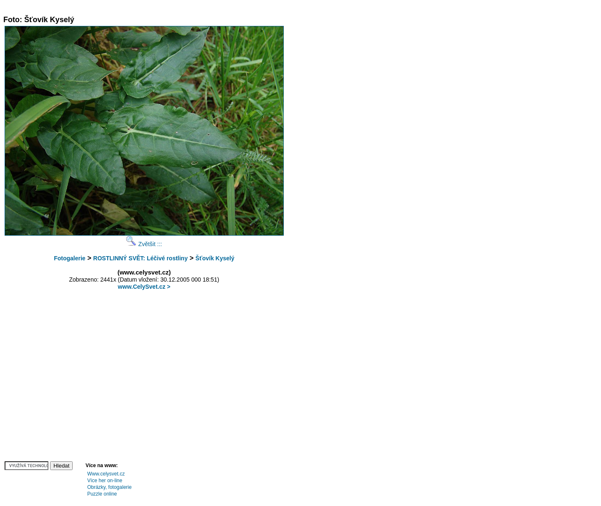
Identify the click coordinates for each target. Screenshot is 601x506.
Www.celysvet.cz (106, 474)
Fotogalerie (69, 258)
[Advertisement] (155, 6)
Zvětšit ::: (144, 244)
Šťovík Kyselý (214, 258)
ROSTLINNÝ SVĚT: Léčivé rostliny (140, 258)
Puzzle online (102, 494)
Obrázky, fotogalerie (109, 487)
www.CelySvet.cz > (144, 286)
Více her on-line (104, 480)
